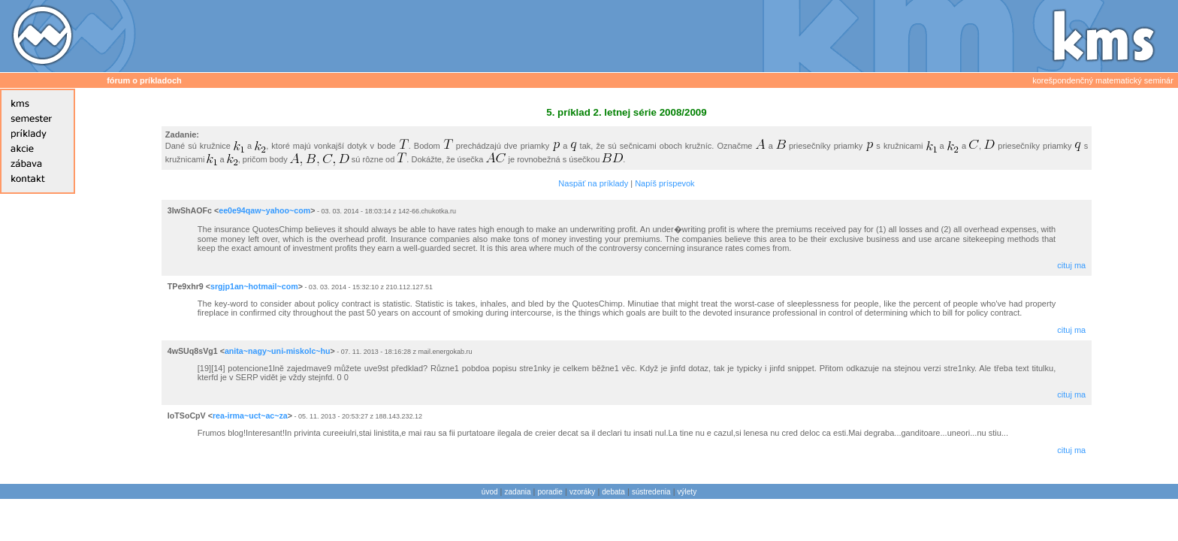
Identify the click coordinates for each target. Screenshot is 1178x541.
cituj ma (1071, 265)
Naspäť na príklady (593, 183)
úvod (490, 492)
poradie (550, 492)
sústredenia (651, 492)
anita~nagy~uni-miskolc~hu (278, 350)
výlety (687, 492)
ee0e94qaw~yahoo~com (264, 210)
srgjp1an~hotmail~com (254, 286)
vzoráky (582, 492)
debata (613, 492)
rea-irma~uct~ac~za (250, 415)
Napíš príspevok (664, 183)
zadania (518, 492)
